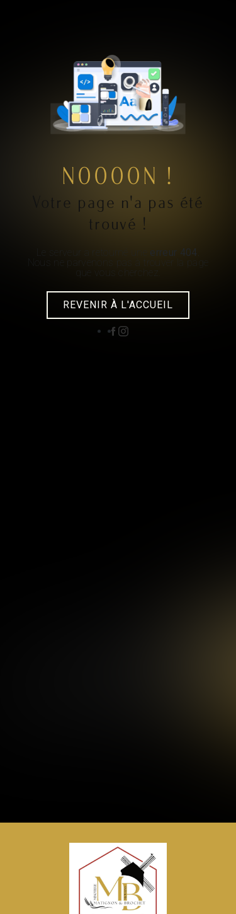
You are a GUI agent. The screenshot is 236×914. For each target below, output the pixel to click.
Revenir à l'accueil (118, 305)
